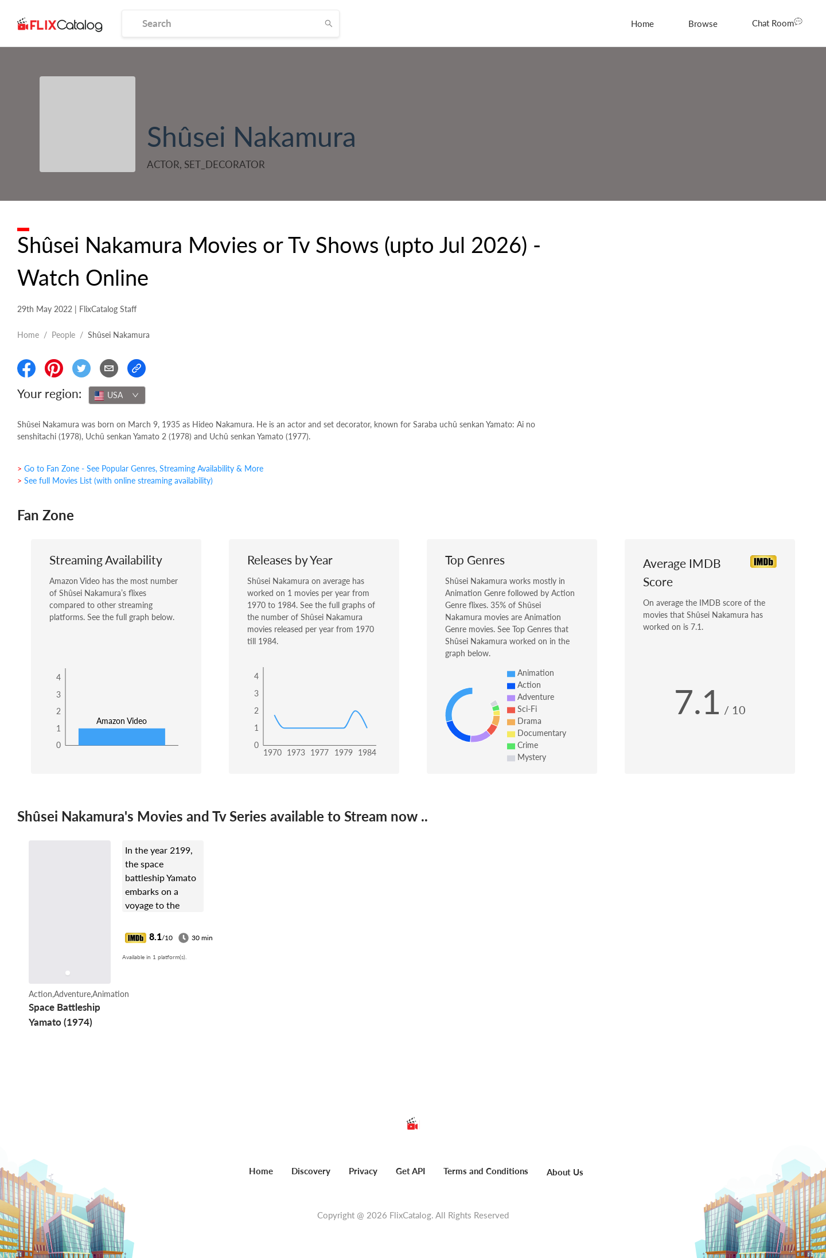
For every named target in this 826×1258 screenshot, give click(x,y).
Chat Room (777, 22)
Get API (410, 1171)
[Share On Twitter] (81, 368)
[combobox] (117, 395)
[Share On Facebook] (26, 368)
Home (642, 23)
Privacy (363, 1171)
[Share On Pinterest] (54, 368)
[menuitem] (642, 23)
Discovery (310, 1171)
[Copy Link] (136, 368)
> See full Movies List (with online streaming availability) (115, 480)
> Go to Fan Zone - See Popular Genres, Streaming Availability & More (140, 468)
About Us (565, 1172)
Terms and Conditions (485, 1171)
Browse (703, 23)
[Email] (109, 368)
